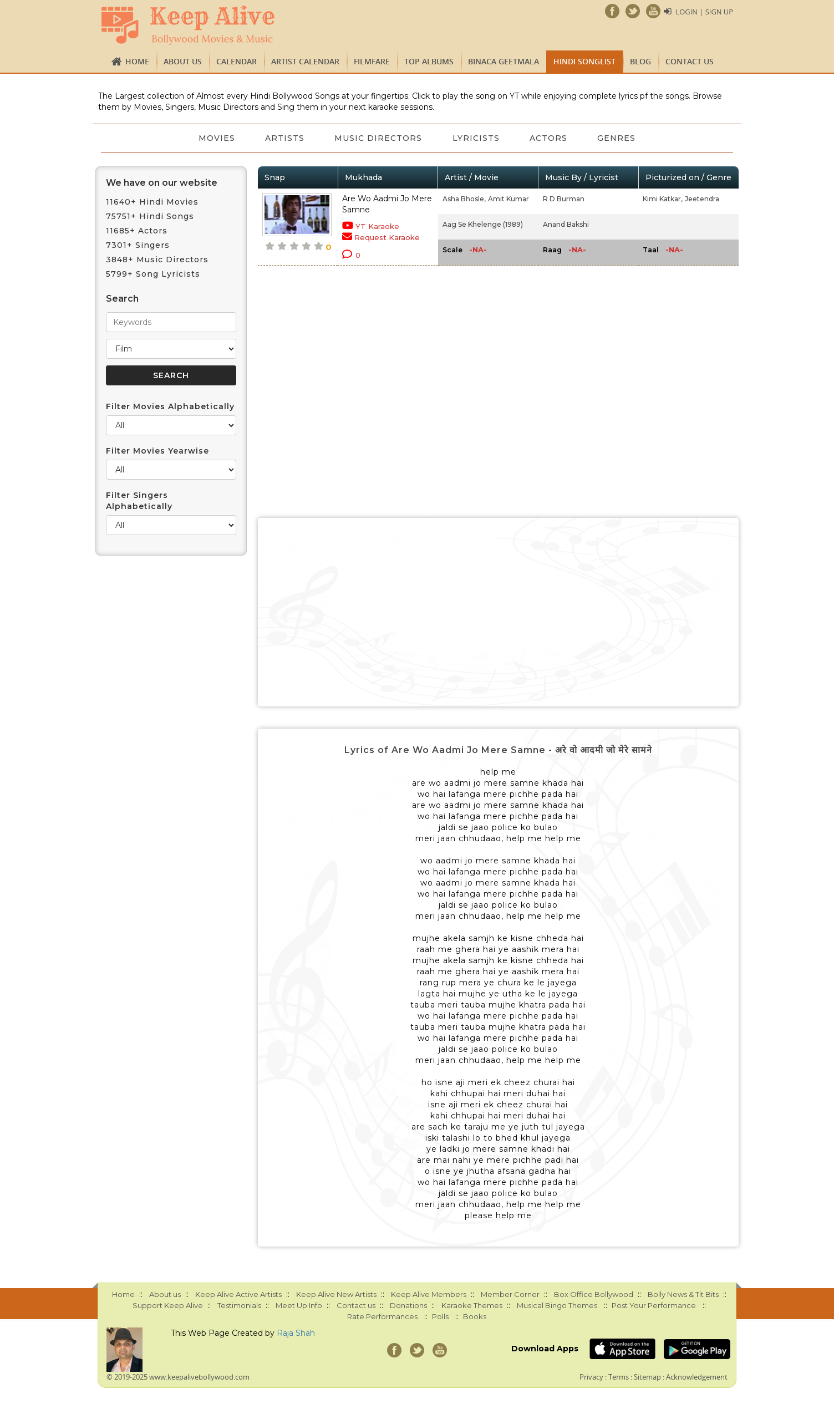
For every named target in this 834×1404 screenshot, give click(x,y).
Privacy (591, 1377)
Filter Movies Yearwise (157, 451)
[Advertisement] (498, 612)
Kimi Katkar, (663, 199)
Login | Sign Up (704, 12)
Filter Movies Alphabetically (170, 406)
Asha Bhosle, (464, 199)
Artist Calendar (305, 61)
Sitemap (647, 1377)
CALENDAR (236, 61)
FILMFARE (372, 61)
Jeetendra (702, 199)
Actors (550, 138)
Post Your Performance (654, 1305)
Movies (214, 138)
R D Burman (563, 199)
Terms (618, 1377)
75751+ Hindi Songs (150, 216)
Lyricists (476, 138)
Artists (283, 138)
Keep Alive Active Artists (238, 1294)
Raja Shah (296, 1333)
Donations (408, 1305)
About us (183, 61)
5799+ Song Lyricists (153, 274)
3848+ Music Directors (157, 259)
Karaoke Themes (471, 1305)
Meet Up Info (299, 1305)
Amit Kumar (508, 199)
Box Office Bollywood (593, 1294)
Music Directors (378, 138)
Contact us (689, 61)
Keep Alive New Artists (336, 1294)
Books (474, 1316)
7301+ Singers (138, 245)
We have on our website (161, 182)
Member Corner (510, 1294)
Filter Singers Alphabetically (139, 500)
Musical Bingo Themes (557, 1305)
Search (122, 298)
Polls (440, 1316)
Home (137, 61)
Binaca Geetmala (503, 61)
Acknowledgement (697, 1377)
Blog (640, 61)
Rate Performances (382, 1316)
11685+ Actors (136, 231)
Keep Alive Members (428, 1294)
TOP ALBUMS (429, 61)
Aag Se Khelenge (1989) (483, 224)
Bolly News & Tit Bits (683, 1294)
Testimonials (239, 1305)
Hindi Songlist (584, 61)
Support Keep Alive (168, 1305)
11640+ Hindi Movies (152, 202)
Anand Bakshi (566, 224)
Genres (619, 138)
